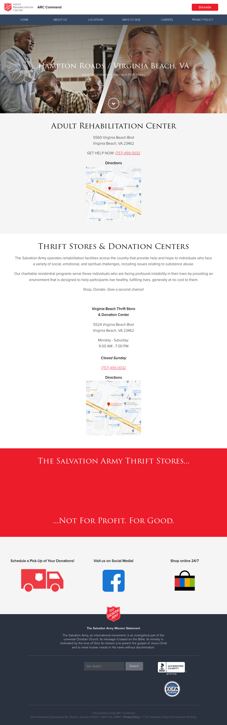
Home (24, 20)
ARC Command (49, 7)
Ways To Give (131, 20)
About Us (60, 20)
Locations (95, 20)
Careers (167, 20)
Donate (205, 7)
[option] (113, 69)
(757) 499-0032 (127, 153)
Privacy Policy (202, 20)
